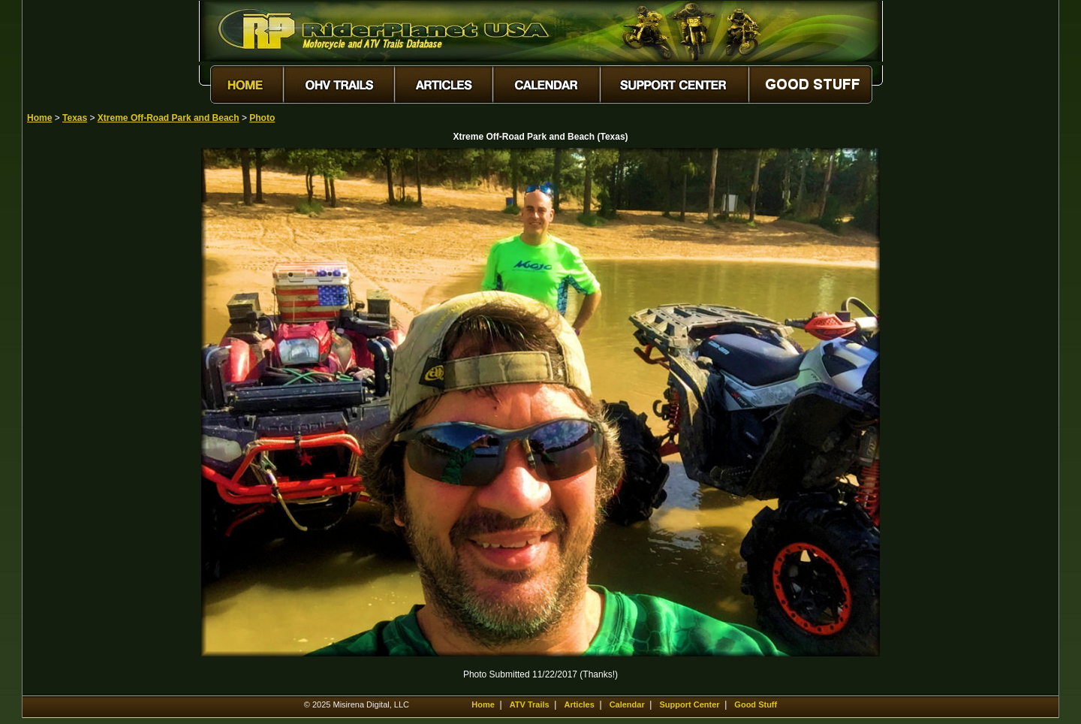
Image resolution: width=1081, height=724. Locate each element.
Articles (579, 704)
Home (39, 118)
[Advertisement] (80, 373)
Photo (262, 118)
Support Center (690, 704)
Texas (74, 118)
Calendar (627, 704)
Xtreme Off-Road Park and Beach (168, 118)
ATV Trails (530, 704)
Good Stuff (755, 704)
